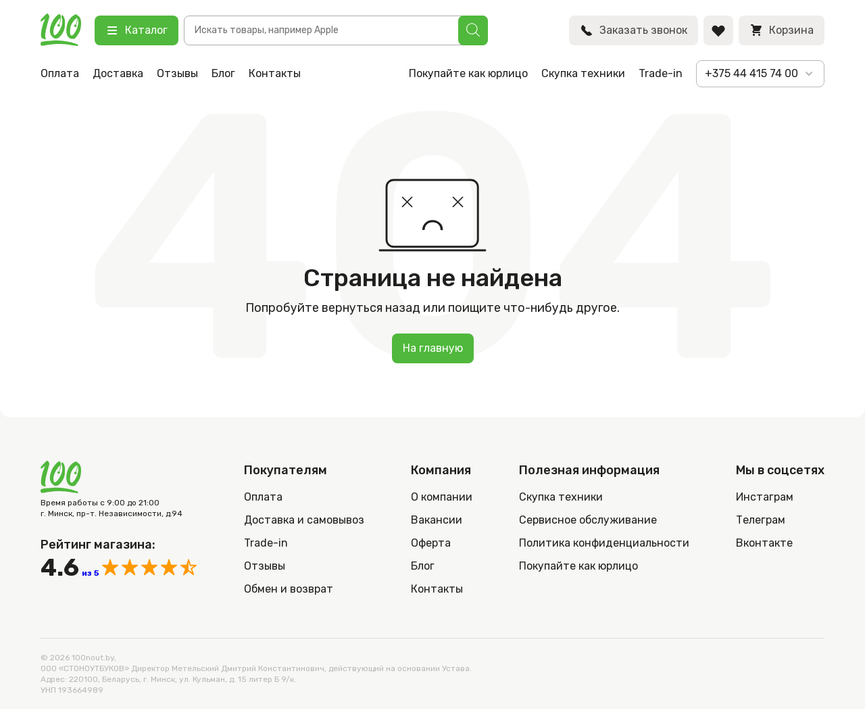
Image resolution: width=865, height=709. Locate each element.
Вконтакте (764, 542)
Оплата (60, 73)
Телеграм (760, 519)
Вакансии (436, 519)
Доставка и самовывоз (304, 519)
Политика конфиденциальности (604, 542)
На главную (433, 348)
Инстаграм (764, 496)
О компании (441, 496)
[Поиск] (473, 30)
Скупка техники (583, 73)
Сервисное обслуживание (588, 519)
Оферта (431, 542)
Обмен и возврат (288, 588)
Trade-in (661, 73)
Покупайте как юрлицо (468, 73)
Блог (223, 73)
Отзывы (177, 73)
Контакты (275, 73)
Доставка (118, 73)
